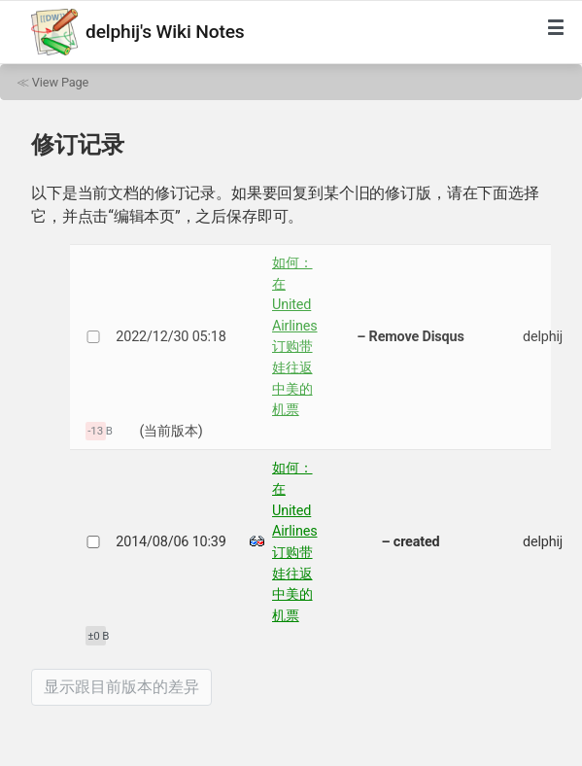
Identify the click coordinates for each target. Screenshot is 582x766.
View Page (60, 82)
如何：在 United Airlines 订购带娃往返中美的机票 (295, 336)
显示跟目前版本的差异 (121, 687)
